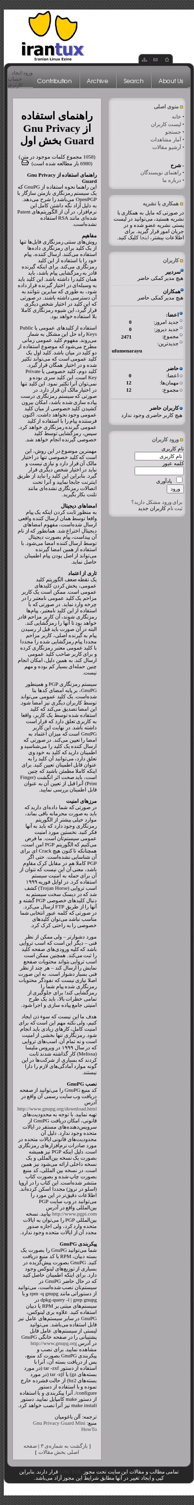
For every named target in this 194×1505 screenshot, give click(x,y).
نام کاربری (172, 448)
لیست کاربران (166, 124)
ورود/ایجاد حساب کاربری (20, 79)
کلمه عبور (173, 463)
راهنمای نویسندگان (160, 172)
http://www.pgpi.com (74, 1214)
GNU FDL (70, 1471)
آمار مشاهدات (165, 139)
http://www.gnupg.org (54, 1343)
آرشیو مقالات (166, 147)
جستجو (173, 132)
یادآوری (164, 481)
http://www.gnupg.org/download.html (57, 1108)
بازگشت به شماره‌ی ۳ (64, 1446)
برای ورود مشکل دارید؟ (157, 502)
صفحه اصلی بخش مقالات (51, 1449)
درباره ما (171, 180)
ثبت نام (175, 508)
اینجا (144, 237)
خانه (176, 116)
